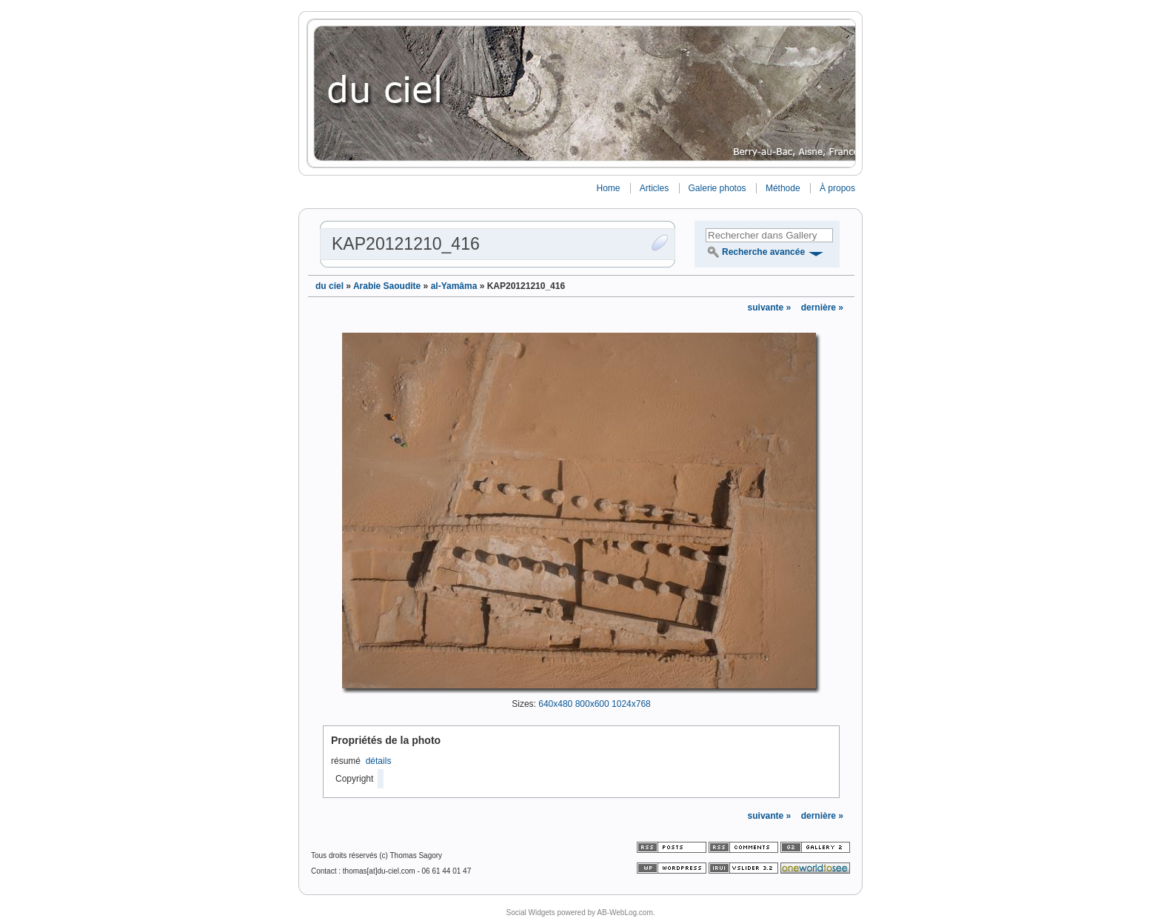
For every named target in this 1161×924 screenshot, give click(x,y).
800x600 (592, 704)
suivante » (771, 307)
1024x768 (631, 704)
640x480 (555, 704)
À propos (837, 188)
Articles (654, 188)
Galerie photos (717, 188)
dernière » (822, 307)
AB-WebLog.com (624, 912)
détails (379, 761)
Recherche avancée (763, 252)
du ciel (329, 286)
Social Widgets (530, 912)
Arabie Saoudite (387, 286)
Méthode (783, 188)
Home (608, 188)
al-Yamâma (454, 286)
